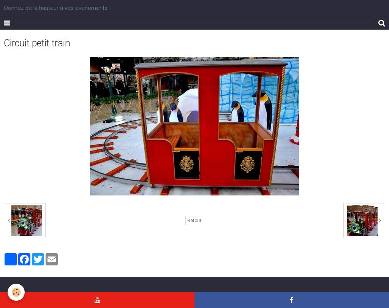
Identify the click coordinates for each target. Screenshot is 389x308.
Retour (194, 220)
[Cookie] (16, 292)
